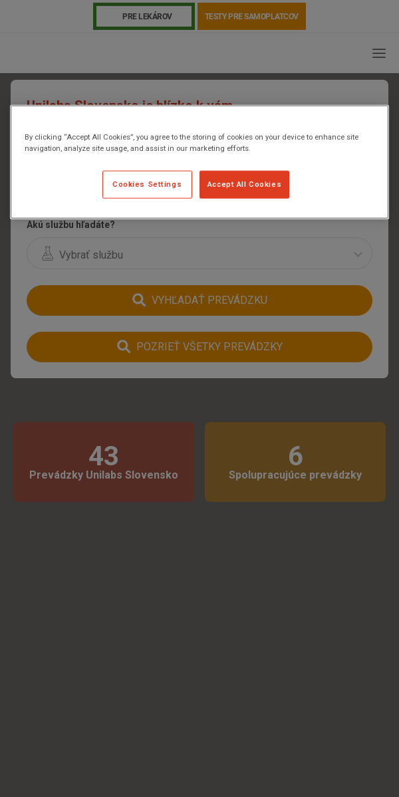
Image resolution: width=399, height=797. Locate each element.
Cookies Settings (147, 184)
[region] (199, 161)
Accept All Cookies (244, 184)
